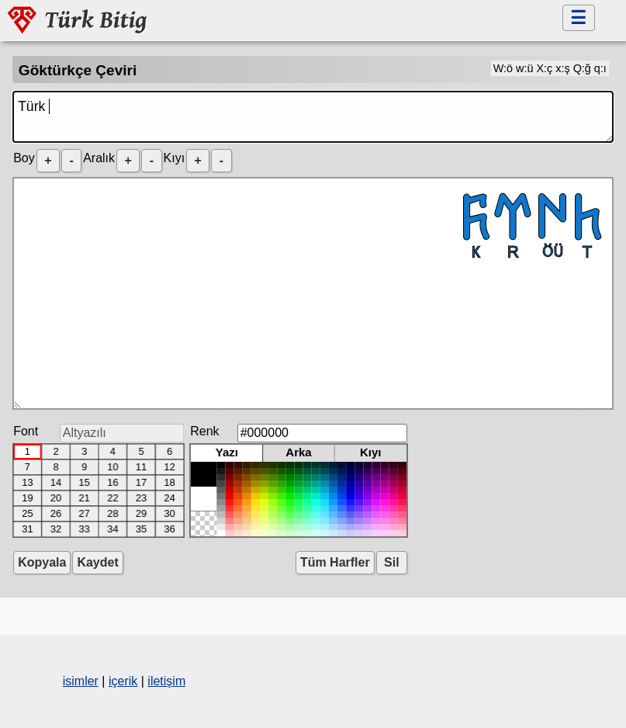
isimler (81, 681)
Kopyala (42, 562)
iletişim (166, 681)
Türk (313, 117)
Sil (392, 562)
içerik (123, 681)
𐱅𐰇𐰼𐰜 (313, 293)
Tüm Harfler (335, 562)
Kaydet (97, 562)
